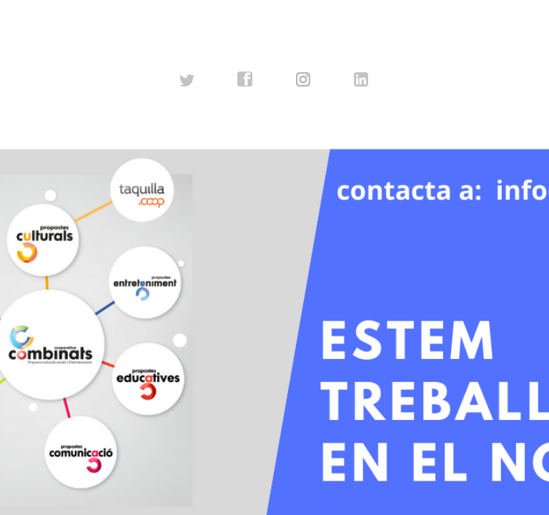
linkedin (362, 79)
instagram (304, 79)
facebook (245, 79)
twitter (187, 79)
